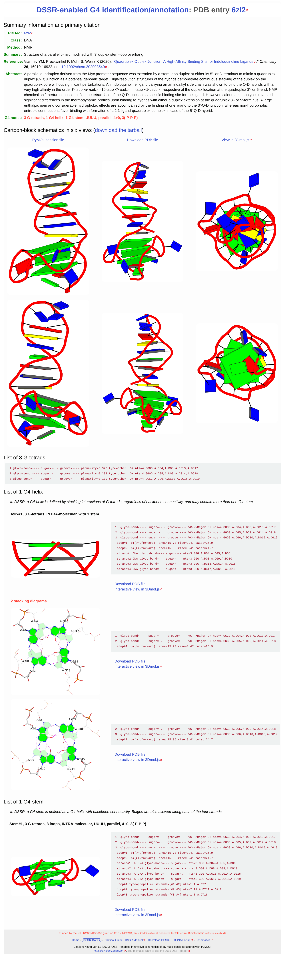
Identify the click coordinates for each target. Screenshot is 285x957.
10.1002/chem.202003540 (83, 67)
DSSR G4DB (91, 940)
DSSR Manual (134, 940)
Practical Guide (113, 940)
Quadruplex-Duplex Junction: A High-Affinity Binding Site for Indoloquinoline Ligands (183, 61)
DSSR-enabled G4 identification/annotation (112, 10)
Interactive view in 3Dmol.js (137, 589)
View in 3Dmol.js (235, 140)
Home (75, 940)
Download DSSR (158, 940)
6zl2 (239, 10)
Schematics (203, 940)
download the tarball (118, 130)
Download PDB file (142, 140)
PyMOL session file (48, 140)
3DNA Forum (182, 940)
